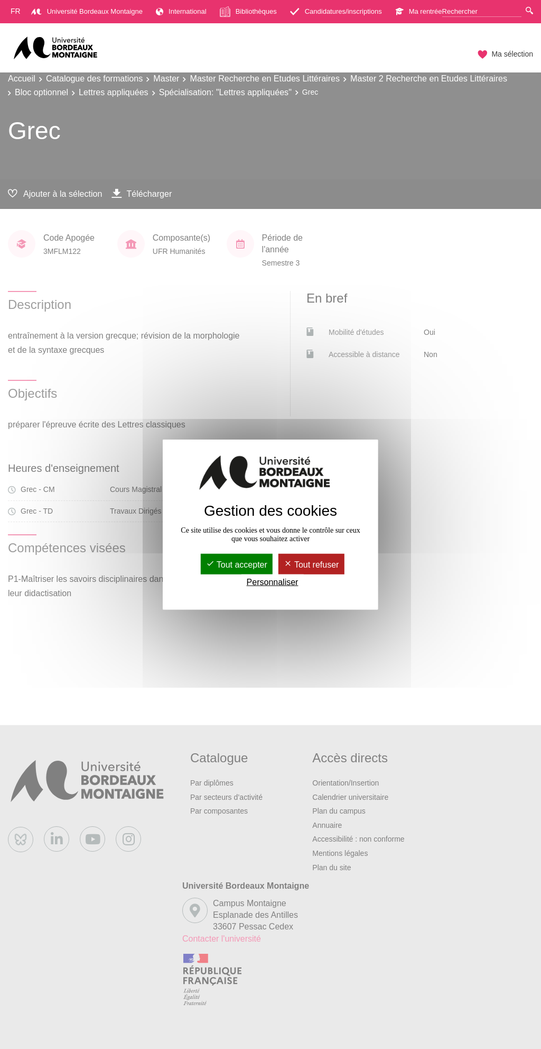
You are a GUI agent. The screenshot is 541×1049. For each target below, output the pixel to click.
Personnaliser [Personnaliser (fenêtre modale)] (273, 582)
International (181, 11)
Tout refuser (311, 564)
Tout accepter (236, 564)
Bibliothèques (248, 11)
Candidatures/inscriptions (336, 11)
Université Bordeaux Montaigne (87, 11)
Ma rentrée (418, 11)
